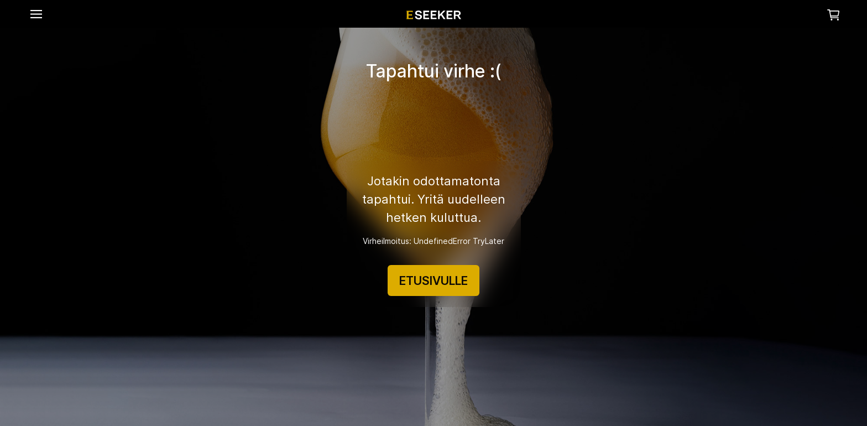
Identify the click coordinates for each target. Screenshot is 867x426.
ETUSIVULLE (433, 281)
